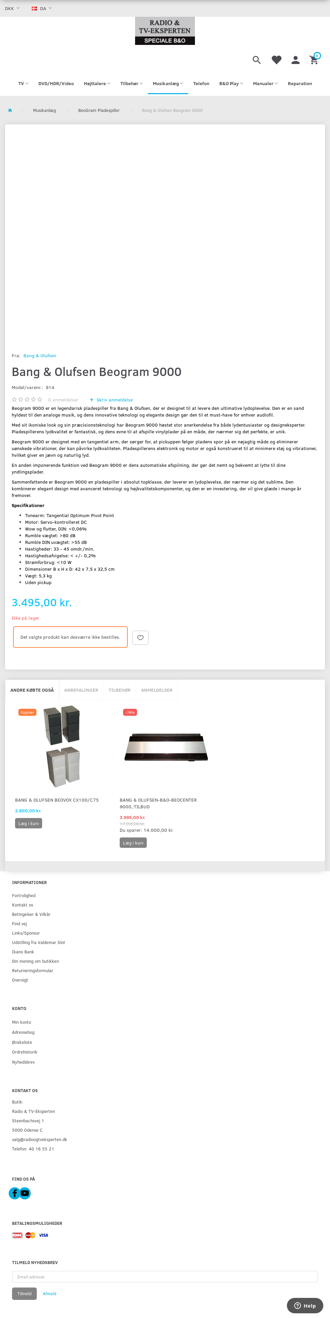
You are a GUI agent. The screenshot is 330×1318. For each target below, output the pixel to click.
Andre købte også (32, 690)
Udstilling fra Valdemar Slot (38, 942)
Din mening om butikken (35, 961)
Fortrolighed (23, 895)
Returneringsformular (32, 970)
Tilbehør (120, 690)
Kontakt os (22, 904)
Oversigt (20, 980)
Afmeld (49, 1294)
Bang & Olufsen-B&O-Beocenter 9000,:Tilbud (158, 803)
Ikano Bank (23, 951)
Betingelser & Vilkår (31, 914)
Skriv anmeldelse (114, 399)
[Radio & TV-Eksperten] (165, 31)
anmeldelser (63, 399)
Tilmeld (24, 1294)
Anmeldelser (157, 690)
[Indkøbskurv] (315, 59)
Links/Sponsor (26, 933)
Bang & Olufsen (39, 355)
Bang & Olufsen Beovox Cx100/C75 (57, 800)
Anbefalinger (81, 690)
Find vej (19, 923)
